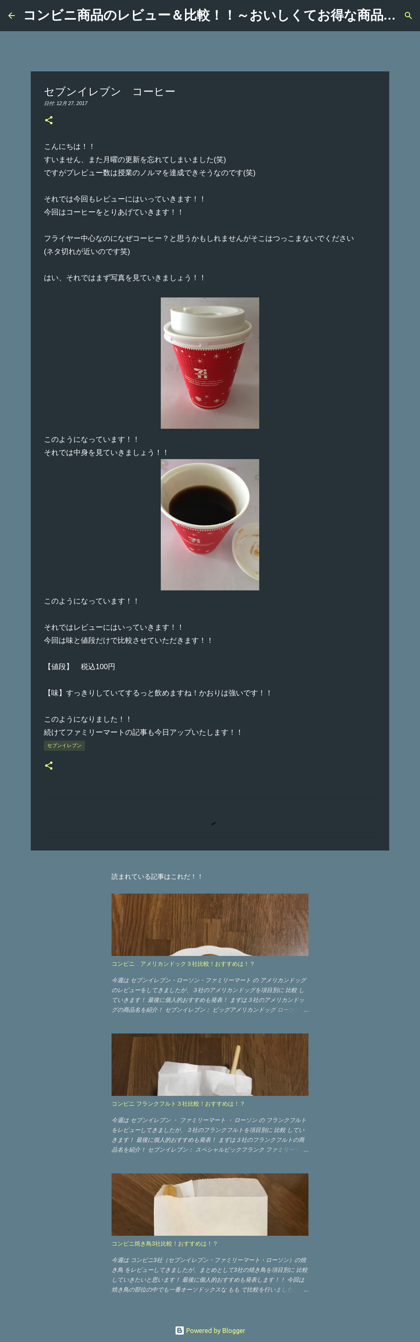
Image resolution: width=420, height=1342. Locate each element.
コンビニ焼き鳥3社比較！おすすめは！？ (165, 1243)
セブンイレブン (64, 745)
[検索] (408, 15)
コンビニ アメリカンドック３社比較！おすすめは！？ (183, 963)
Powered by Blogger (210, 1330)
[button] (49, 121)
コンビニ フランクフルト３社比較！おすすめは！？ (178, 1103)
